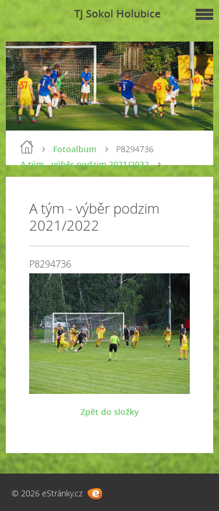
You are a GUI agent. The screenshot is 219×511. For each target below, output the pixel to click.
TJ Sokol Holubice (117, 13)
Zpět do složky (110, 411)
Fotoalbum (74, 149)
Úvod (26, 147)
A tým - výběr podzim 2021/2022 (84, 164)
